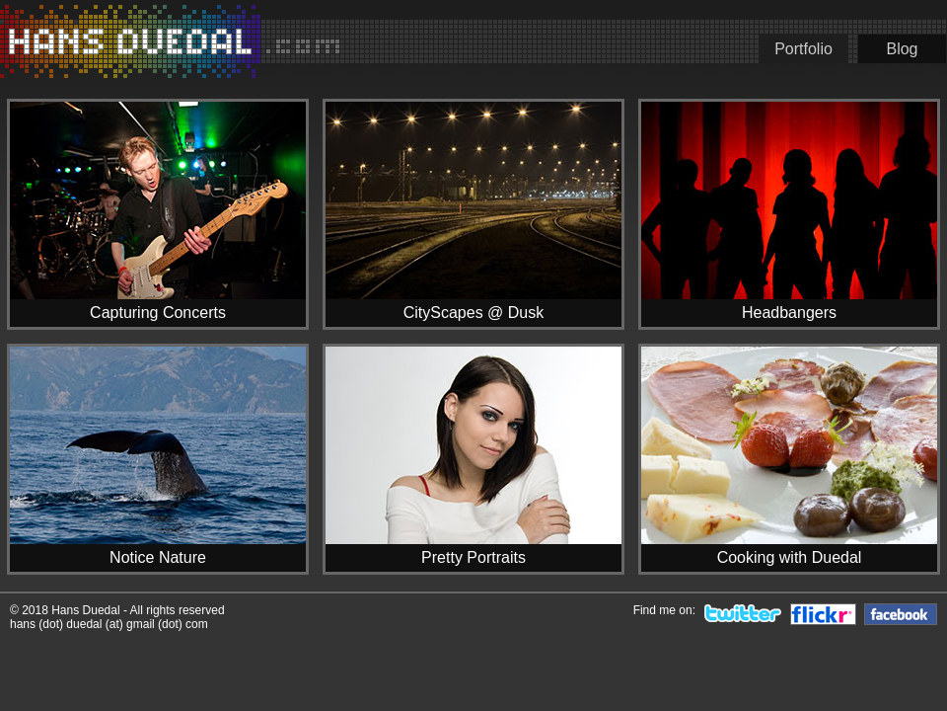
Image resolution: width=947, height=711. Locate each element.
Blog (901, 48)
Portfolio (803, 48)
